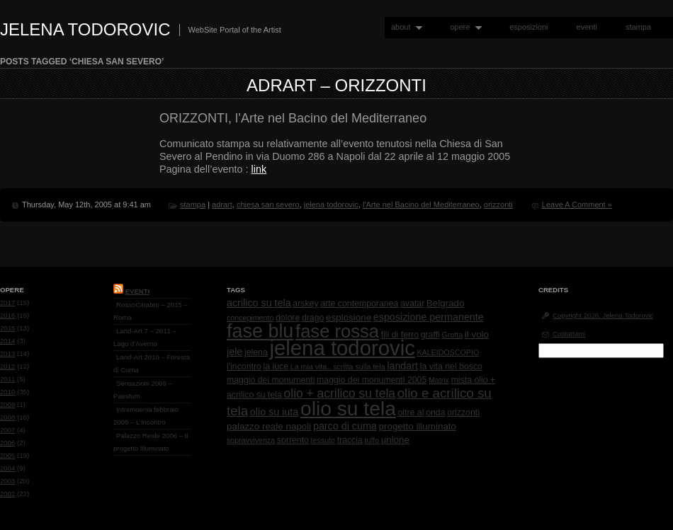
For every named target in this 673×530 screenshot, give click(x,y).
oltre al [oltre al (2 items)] (411, 412)
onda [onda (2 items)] (435, 412)
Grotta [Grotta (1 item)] (452, 334)
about (403, 27)
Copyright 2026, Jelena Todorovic (603, 315)
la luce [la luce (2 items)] (276, 366)
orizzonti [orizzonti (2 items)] (463, 412)
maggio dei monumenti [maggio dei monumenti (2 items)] (271, 380)
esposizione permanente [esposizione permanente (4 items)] (428, 317)
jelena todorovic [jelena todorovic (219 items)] (341, 347)
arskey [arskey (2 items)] (305, 304)
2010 (7, 392)
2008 (7, 417)
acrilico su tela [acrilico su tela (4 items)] (259, 303)
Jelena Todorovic (85, 29)
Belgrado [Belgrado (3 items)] (445, 303)
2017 (7, 302)
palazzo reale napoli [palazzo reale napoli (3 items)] (269, 426)
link (259, 169)
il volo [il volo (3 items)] (477, 334)
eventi (587, 27)
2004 (7, 468)
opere (462, 27)
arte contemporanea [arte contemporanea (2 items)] (359, 304)
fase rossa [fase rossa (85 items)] (337, 331)
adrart (222, 204)
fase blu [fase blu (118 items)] (260, 331)
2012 (7, 366)
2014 (7, 341)
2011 (7, 379)
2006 (7, 443)
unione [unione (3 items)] (395, 439)
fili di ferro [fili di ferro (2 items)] (400, 335)
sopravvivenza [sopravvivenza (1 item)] (251, 440)
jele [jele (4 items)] (234, 351)
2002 (7, 493)
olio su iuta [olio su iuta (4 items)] (274, 411)
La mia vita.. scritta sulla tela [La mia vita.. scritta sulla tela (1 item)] (337, 366)
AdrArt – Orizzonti (336, 85)
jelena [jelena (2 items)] (256, 352)
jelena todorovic (331, 204)
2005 (7, 455)
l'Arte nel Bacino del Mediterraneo (421, 204)
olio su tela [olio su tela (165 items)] (348, 408)
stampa (638, 27)
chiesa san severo (268, 204)
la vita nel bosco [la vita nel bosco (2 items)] (451, 366)
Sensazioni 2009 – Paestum (142, 389)
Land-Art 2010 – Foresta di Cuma (151, 363)
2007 (7, 430)
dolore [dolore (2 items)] (288, 318)
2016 (7, 315)
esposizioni (528, 27)
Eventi (137, 291)
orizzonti (498, 204)
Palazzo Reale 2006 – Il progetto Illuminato (150, 442)
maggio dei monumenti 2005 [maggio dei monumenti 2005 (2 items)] (371, 380)
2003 (7, 481)
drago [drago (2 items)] (313, 318)
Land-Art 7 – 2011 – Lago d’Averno (144, 337)
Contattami (569, 334)
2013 (7, 353)
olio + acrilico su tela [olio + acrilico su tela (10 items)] (339, 393)
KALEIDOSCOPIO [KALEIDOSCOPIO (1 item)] (448, 352)
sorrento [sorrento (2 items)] (293, 440)
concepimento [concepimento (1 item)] (250, 317)
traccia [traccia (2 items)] (350, 440)
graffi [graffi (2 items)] (430, 335)
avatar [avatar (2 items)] (412, 304)
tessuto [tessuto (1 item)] (323, 440)
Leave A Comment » (577, 204)
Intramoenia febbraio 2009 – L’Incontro (146, 415)
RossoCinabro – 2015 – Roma (150, 311)
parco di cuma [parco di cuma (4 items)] (345, 426)
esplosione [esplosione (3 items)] (348, 317)
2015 (7, 328)
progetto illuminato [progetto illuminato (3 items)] (418, 426)
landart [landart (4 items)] (402, 365)
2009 (7, 404)
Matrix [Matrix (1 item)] (439, 380)
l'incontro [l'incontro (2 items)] (244, 366)
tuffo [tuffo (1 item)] (372, 440)
